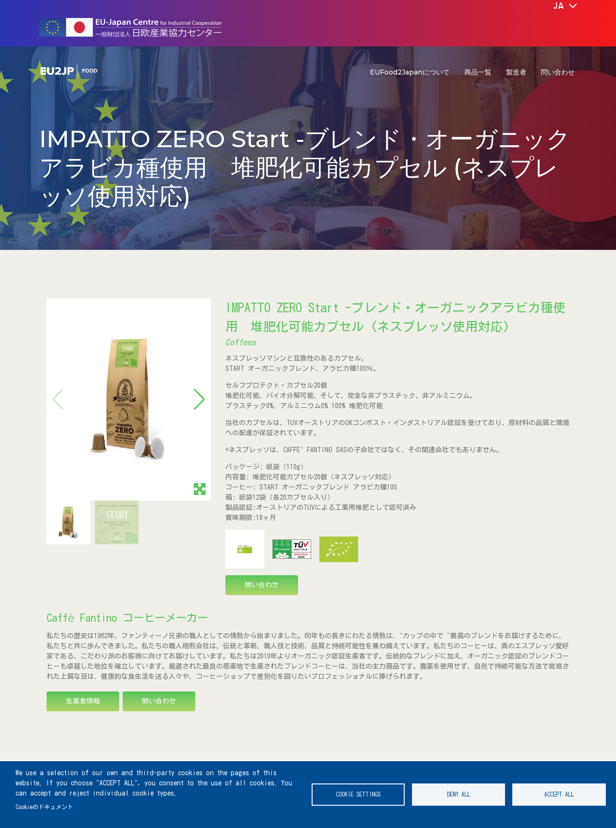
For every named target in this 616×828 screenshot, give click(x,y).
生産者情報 (83, 701)
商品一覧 (477, 72)
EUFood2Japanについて (410, 72)
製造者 (516, 72)
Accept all (559, 794)
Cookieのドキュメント (44, 807)
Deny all (458, 794)
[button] (199, 399)
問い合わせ (558, 72)
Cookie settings (358, 794)
